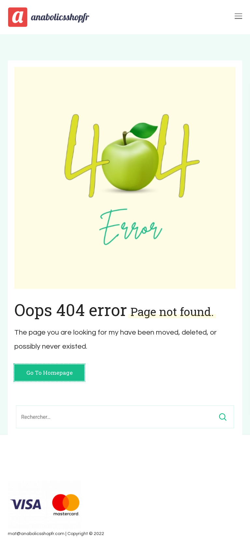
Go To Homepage (49, 372)
